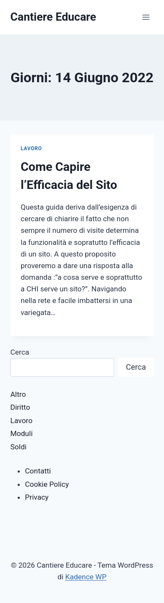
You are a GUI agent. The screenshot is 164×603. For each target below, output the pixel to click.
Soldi (18, 446)
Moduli (21, 433)
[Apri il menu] (146, 17)
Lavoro (31, 148)
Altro (18, 394)
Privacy (37, 497)
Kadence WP (86, 576)
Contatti (38, 471)
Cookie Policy (47, 484)
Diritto (20, 407)
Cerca (19, 352)
